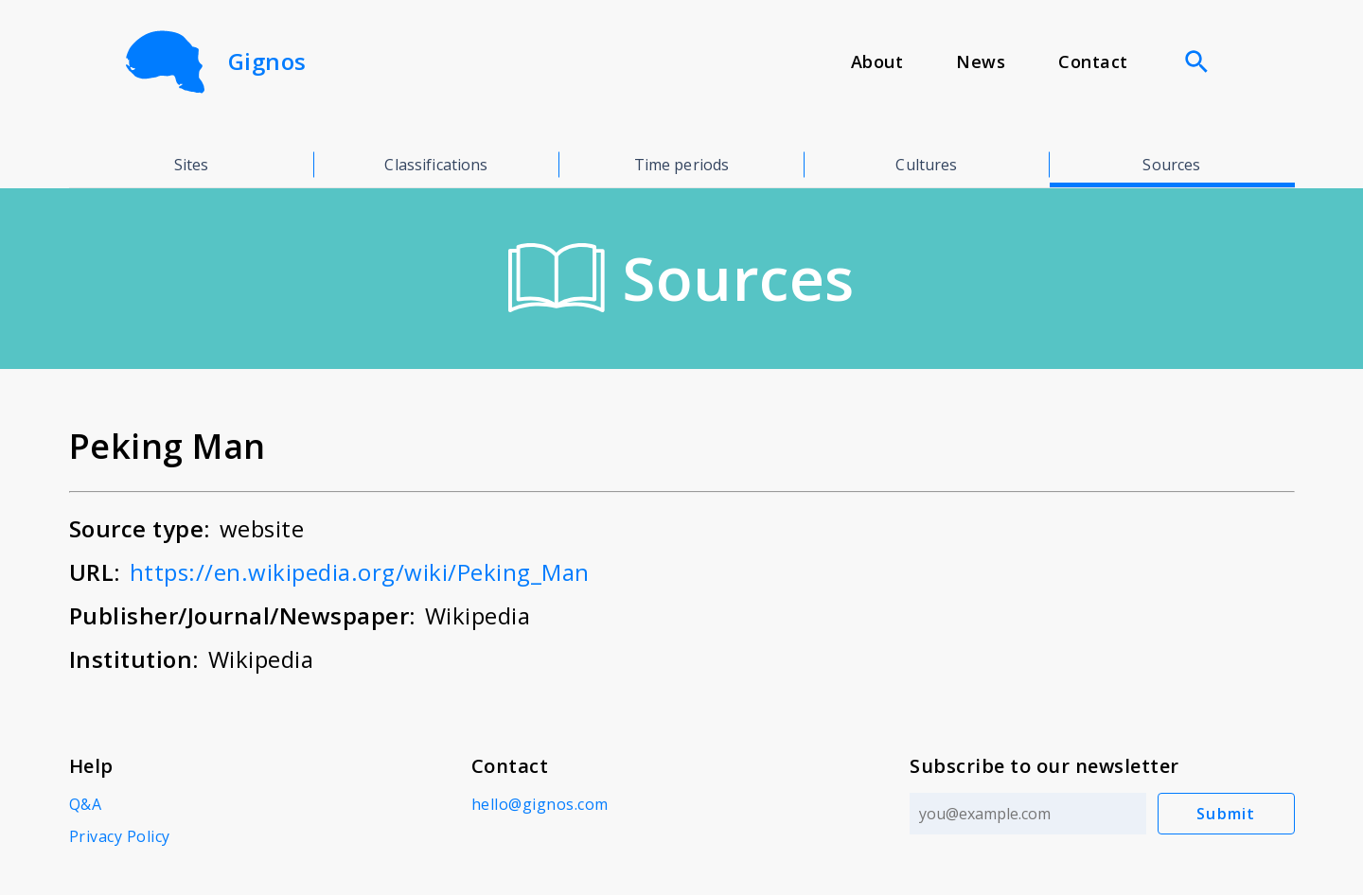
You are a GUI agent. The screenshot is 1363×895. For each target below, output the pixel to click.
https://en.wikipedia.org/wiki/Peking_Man (360, 572)
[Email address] (1028, 813)
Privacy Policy (119, 836)
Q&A (85, 804)
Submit (1226, 813)
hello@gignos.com (540, 804)
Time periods (682, 164)
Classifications (435, 164)
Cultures (926, 164)
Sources (1171, 164)
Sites (191, 164)
